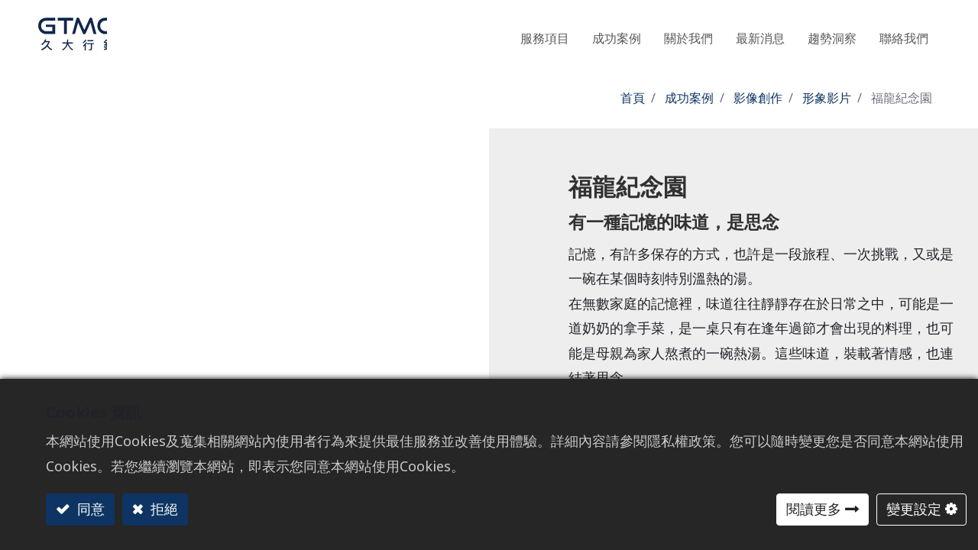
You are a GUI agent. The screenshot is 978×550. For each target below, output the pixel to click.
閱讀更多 (813, 509)
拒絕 (162, 509)
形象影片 (826, 97)
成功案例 (689, 97)
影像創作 (758, 97)
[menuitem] (832, 34)
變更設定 (913, 509)
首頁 (632, 97)
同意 (89, 509)
